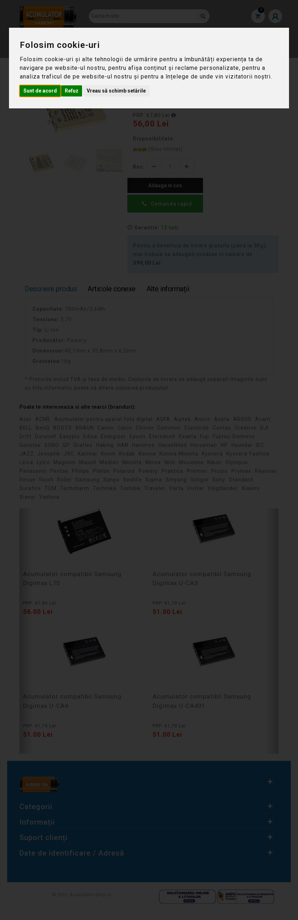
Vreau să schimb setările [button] (116, 91)
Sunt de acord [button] (40, 91)
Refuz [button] (71, 91)
